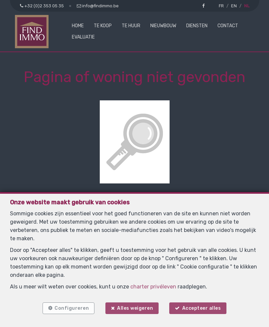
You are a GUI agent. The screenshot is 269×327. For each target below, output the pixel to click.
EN (234, 5)
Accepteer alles (202, 308)
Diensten (196, 26)
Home (78, 26)
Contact (227, 26)
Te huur (131, 26)
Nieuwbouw (163, 26)
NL (246, 5)
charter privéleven (153, 286)
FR (221, 5)
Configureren (71, 308)
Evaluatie (83, 37)
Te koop (103, 26)
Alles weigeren (135, 308)
